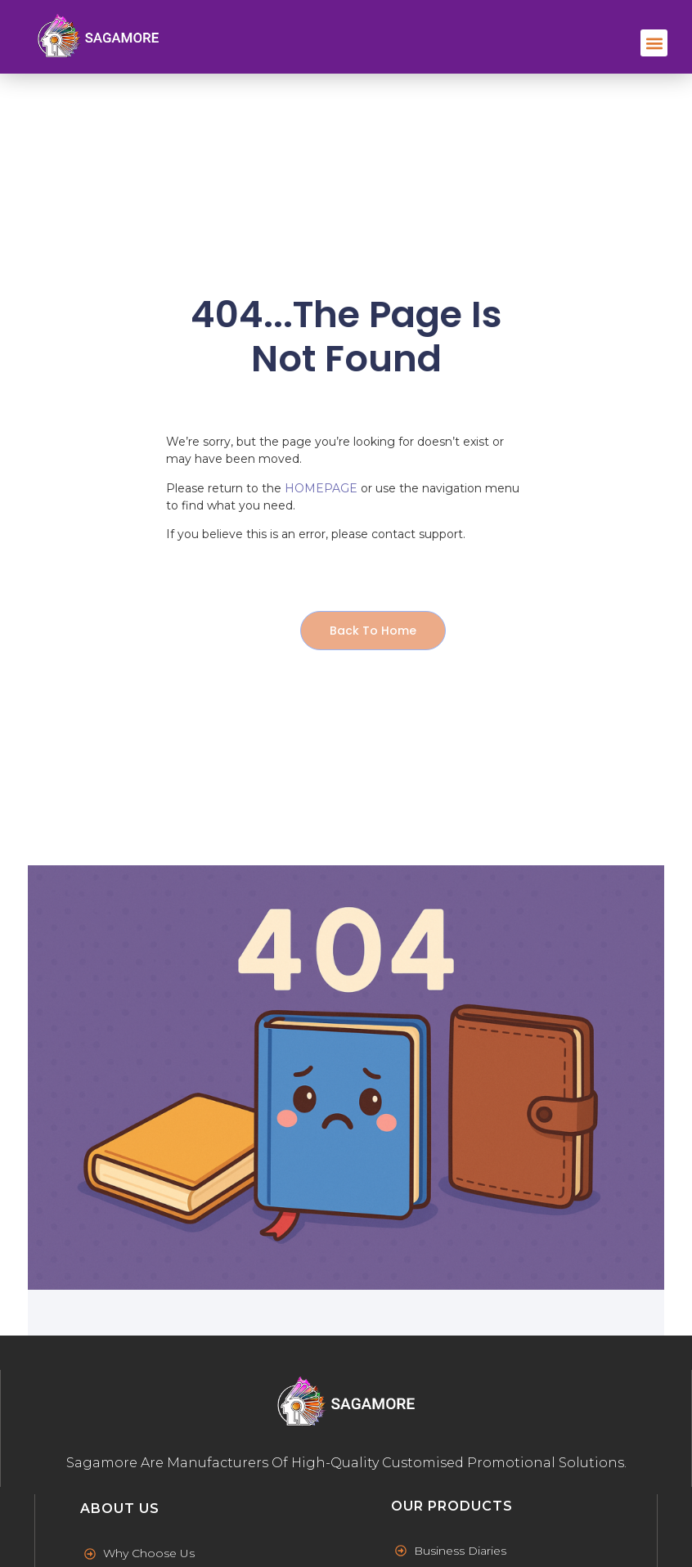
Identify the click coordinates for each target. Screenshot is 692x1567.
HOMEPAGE (321, 488)
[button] (653, 42)
